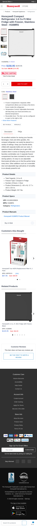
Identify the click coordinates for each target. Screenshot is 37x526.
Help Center (18, 385)
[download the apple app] (18, 507)
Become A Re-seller (18, 409)
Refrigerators (31, 11)
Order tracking (18, 402)
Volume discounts (18, 378)
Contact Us (18, 389)
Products (7, 11)
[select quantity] (5, 84)
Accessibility (18, 382)
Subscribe (29, 450)
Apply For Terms (19, 405)
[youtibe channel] (29, 461)
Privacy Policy (18, 425)
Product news (18, 422)
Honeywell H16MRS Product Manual (16, 216)
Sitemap (27, 499)
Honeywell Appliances (19, 11)
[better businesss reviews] (11, 478)
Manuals (17, 124)
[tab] (8, 131)
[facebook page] (17, 461)
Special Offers (6, 1)
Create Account (18, 398)
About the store (18, 418)
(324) (16, 273)
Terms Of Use (18, 428)
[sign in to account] (34, 6)
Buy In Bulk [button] (19, 223)
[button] (21, 43)
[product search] (24, 523)
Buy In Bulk (6, 124)
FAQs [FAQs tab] (20, 132)
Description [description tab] (8, 132)
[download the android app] (18, 513)
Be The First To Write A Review (18, 356)
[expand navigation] (1, 6)
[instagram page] (23, 461)
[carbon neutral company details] (24, 478)
